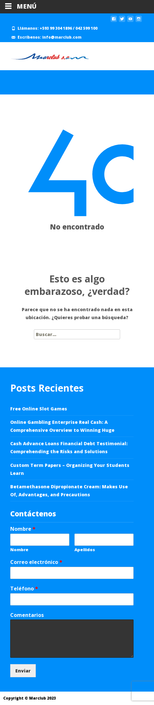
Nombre (22, 529)
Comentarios (27, 615)
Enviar (23, 671)
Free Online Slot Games (38, 409)
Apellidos (84, 549)
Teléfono (24, 588)
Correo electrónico (36, 562)
